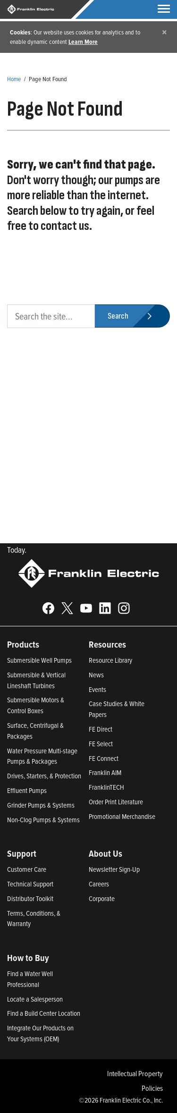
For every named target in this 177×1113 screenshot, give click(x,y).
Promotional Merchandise (122, 816)
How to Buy (28, 957)
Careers (99, 884)
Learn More (83, 41)
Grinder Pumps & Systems (41, 805)
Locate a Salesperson (35, 999)
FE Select (101, 744)
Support (21, 853)
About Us (105, 853)
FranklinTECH (106, 787)
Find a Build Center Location (43, 1013)
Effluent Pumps (27, 790)
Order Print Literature (116, 802)
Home (14, 78)
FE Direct (100, 729)
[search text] (51, 316)
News (96, 675)
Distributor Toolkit (30, 898)
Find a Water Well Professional (30, 979)
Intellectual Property (135, 1073)
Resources (107, 644)
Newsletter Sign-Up (114, 869)
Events (97, 689)
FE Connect (103, 758)
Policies (152, 1088)
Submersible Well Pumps (39, 660)
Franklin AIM (105, 772)
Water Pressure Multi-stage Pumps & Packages (42, 756)
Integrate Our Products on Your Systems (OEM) (40, 1033)
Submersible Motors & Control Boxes (35, 705)
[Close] (164, 32)
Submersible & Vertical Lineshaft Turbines (36, 680)
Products (23, 644)
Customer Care (26, 869)
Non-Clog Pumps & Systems (43, 820)
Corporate (102, 898)
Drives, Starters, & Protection (44, 776)
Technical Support (30, 884)
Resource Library (110, 660)
